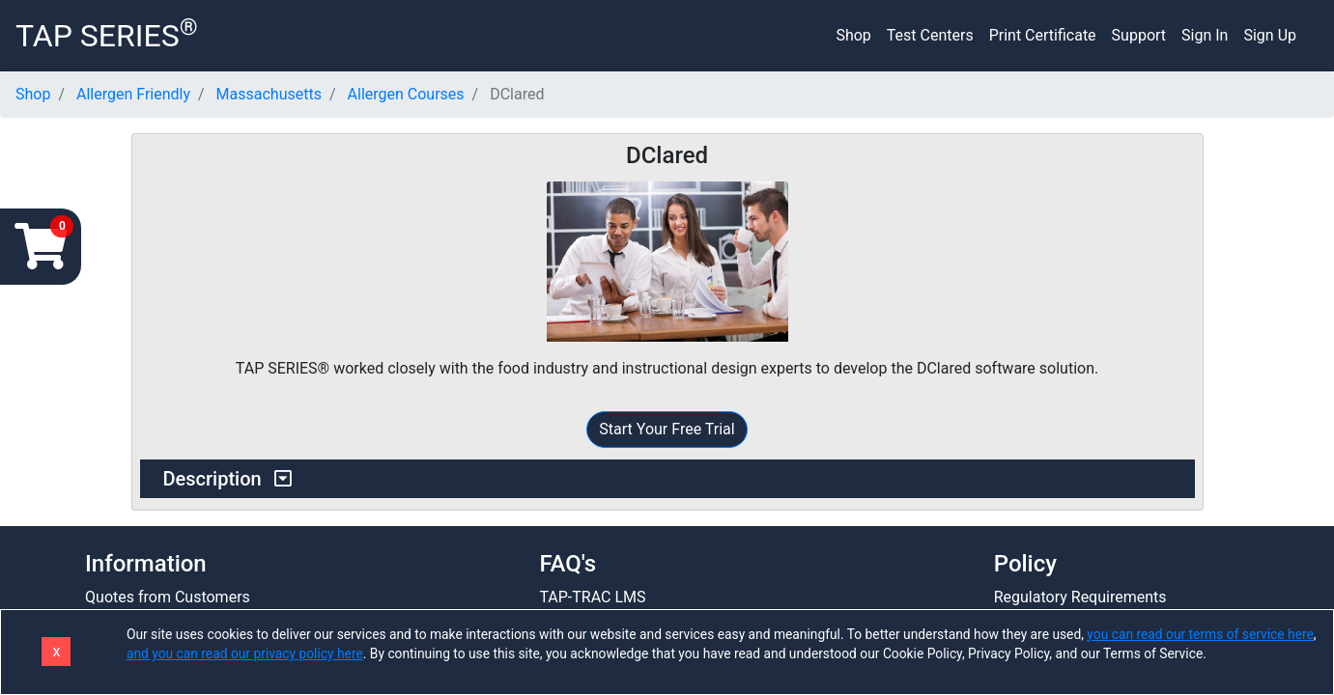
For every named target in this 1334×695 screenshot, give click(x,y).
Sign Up (1269, 35)
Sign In (1204, 35)
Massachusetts (269, 94)
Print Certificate (1042, 35)
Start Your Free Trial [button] (666, 429)
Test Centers (930, 35)
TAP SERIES (106, 34)
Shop (853, 35)
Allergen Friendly (133, 94)
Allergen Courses (406, 94)
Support (1139, 35)
